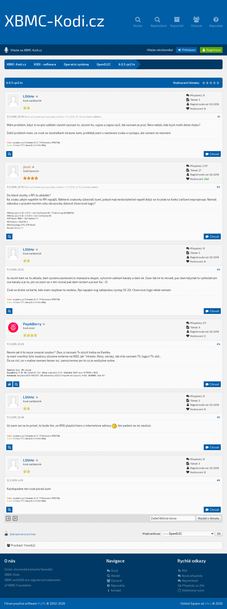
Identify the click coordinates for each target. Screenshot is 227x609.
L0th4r (29, 96)
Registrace (211, 50)
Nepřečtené (187, 580)
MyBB (41, 603)
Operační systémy (76, 64)
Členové (114, 580)
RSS (182, 570)
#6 (218, 480)
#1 (218, 116)
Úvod (112, 570)
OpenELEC (104, 64)
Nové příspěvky (190, 575)
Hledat (113, 575)
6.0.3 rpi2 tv (127, 64)
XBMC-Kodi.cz (54, 20)
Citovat (212, 154)
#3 (218, 269)
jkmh (94, 187)
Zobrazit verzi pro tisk (23, 534)
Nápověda (115, 585)
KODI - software (45, 64)
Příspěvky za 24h (190, 585)
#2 (218, 186)
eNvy (208, 603)
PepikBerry (32, 324)
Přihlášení (186, 50)
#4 (218, 344)
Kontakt (113, 590)
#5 (218, 417)
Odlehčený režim (190, 590)
